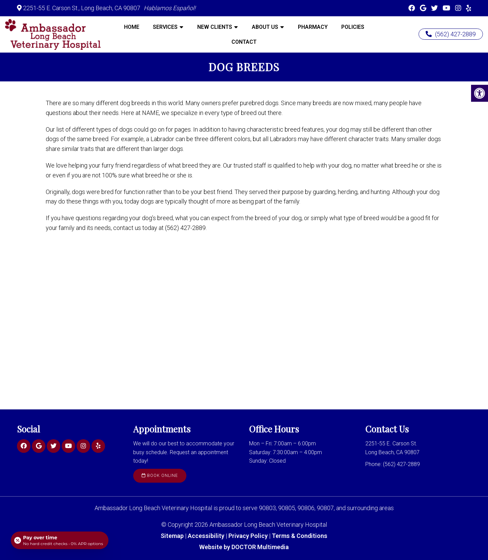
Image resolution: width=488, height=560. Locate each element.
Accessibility (206, 535)
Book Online (160, 475)
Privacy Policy (248, 535)
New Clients (214, 27)
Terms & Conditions (299, 535)
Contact (244, 42)
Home (131, 27)
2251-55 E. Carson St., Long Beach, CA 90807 (81, 8)
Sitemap (172, 535)
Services (165, 27)
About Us (265, 27)
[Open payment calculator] (59, 540)
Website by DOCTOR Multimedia (244, 547)
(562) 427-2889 (451, 34)
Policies (352, 27)
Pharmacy (313, 27)
